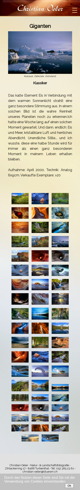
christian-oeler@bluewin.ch (40, 471)
